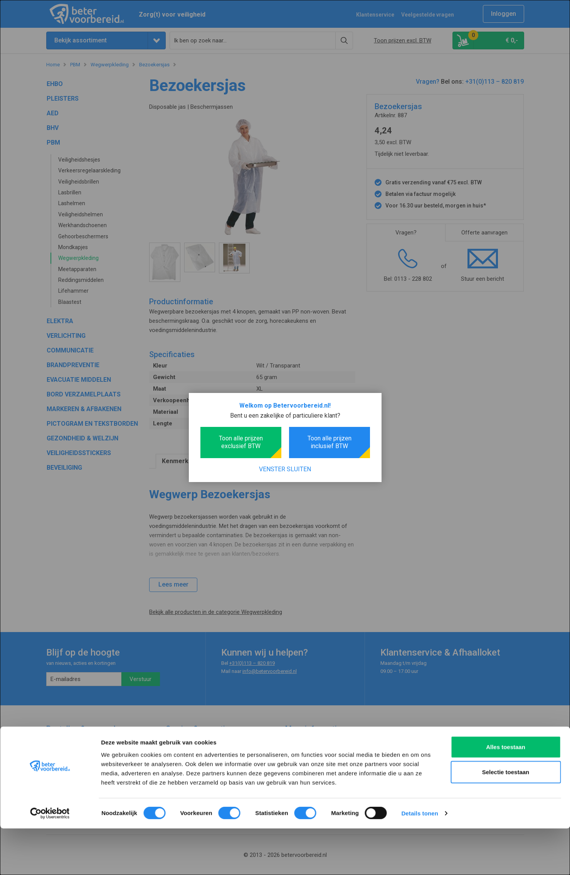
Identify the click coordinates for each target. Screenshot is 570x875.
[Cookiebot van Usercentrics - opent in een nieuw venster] (50, 860)
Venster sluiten (285, 469)
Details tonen (419, 859)
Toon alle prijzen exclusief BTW (241, 442)
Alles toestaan (505, 793)
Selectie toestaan (506, 818)
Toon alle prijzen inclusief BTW (329, 442)
